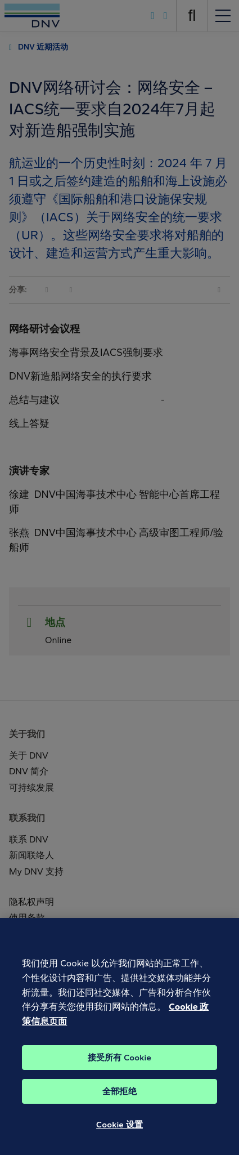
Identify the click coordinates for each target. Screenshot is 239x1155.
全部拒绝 (119, 1098)
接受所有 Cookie (119, 1064)
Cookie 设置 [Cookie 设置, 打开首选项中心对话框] (119, 1131)
